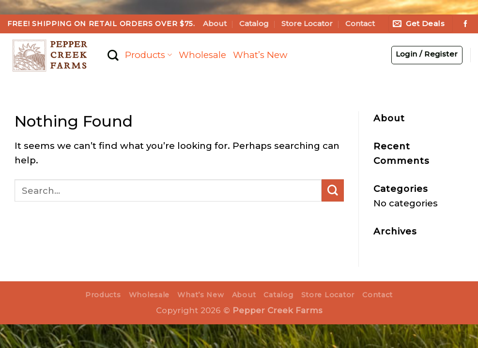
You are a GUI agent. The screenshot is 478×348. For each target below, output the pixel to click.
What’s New (260, 54)
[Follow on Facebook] (465, 24)
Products (148, 54)
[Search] (113, 55)
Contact (360, 23)
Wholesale (202, 54)
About (215, 23)
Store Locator (307, 23)
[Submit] (333, 190)
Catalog (254, 23)
